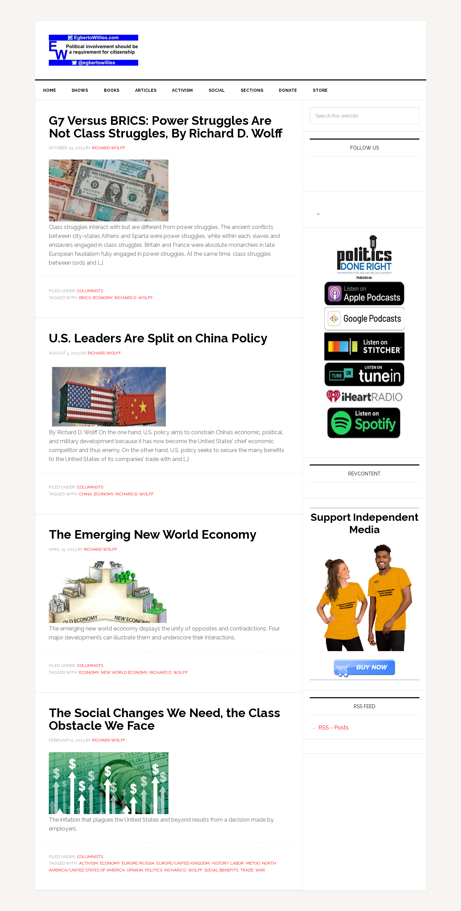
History (220, 862)
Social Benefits (221, 869)
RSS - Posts (333, 728)
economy (102, 297)
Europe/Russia (138, 862)
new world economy (124, 672)
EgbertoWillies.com (93, 50)
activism (88, 862)
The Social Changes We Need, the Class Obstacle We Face (167, 718)
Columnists (90, 291)
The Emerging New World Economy (154, 534)
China (85, 494)
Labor (237, 862)
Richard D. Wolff (133, 297)
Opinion (135, 869)
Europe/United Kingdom (183, 862)
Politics (153, 869)
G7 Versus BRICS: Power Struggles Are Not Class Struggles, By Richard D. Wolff (167, 126)
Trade (246, 869)
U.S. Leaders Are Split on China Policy (160, 338)
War (260, 869)
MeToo (253, 862)
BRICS (85, 297)
